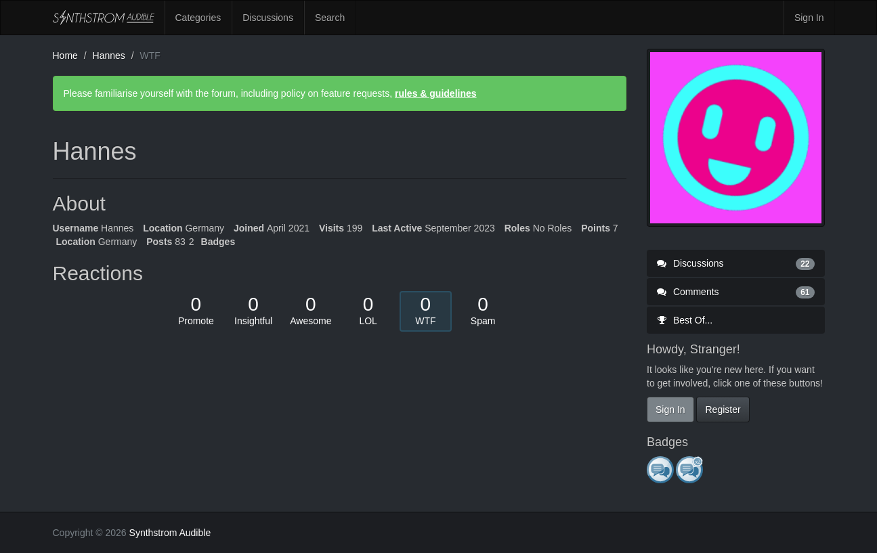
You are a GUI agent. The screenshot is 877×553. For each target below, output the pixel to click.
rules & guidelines (436, 93)
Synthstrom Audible (103, 18)
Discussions (267, 17)
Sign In (809, 17)
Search (330, 17)
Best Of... (684, 320)
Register (722, 409)
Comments (736, 291)
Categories (198, 17)
